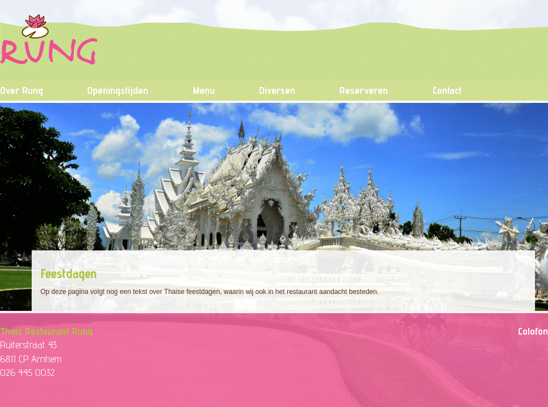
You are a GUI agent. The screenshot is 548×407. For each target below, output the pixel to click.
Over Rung (21, 90)
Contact (447, 90)
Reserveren (363, 90)
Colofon (533, 331)
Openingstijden (117, 90)
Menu (204, 90)
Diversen (277, 90)
